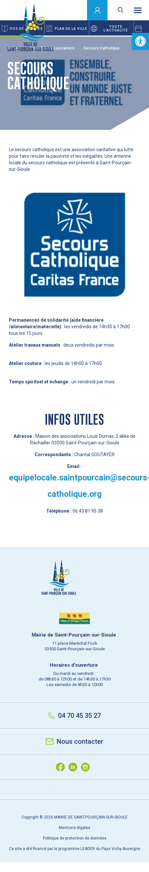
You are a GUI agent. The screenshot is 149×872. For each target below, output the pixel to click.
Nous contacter (74, 741)
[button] (140, 41)
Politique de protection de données (74, 838)
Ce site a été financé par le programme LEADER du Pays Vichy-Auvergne (74, 848)
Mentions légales (74, 827)
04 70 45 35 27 (74, 716)
